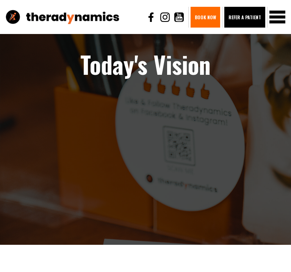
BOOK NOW (205, 17)
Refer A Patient (244, 17)
